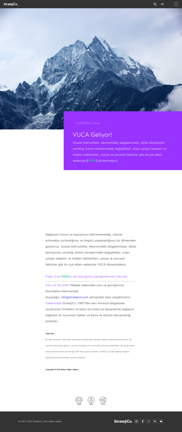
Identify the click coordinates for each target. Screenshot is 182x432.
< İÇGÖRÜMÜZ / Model (87, 123)
